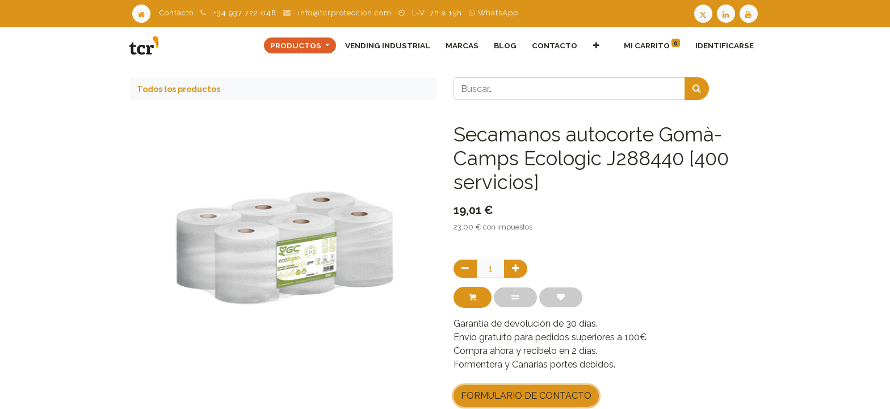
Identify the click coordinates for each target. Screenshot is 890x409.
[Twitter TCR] (703, 13)
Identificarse (724, 45)
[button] (595, 45)
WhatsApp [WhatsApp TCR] (493, 13)
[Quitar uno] (465, 269)
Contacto (176, 13)
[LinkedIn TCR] (727, 13)
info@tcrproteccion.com (345, 13)
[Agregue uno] (515, 269)
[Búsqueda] (697, 88)
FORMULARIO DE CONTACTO (526, 395)
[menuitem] (387, 45)
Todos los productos (178, 89)
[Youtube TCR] (750, 13)
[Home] (141, 13)
